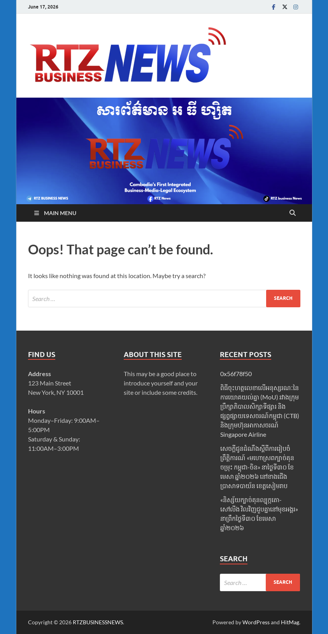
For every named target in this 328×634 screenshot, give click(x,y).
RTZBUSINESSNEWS (98, 622)
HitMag (290, 622)
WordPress (256, 622)
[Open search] (292, 213)
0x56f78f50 (236, 373)
